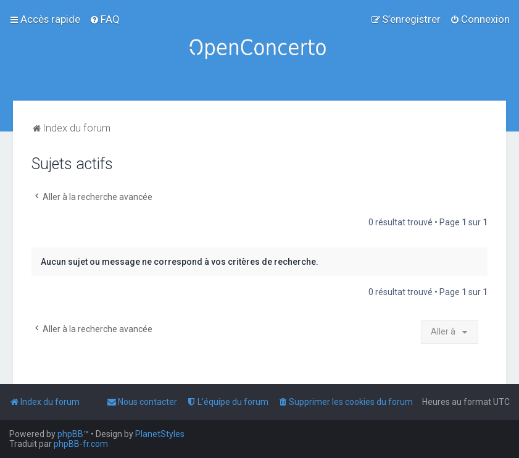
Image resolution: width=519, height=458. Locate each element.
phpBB (70, 434)
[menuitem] (104, 19)
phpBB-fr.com (81, 444)
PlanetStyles (160, 434)
